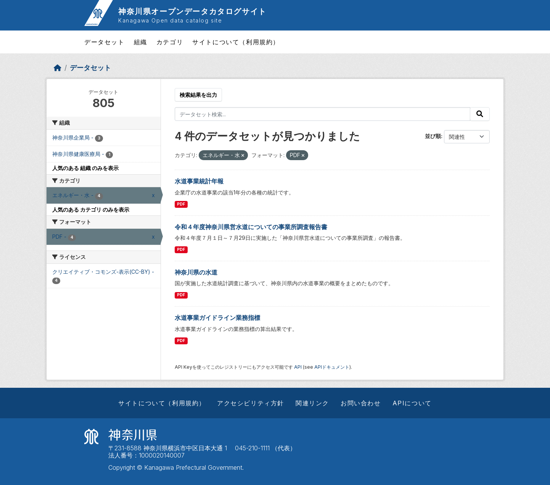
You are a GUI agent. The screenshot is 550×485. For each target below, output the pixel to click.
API (298, 367)
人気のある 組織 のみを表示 (85, 168)
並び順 (433, 136)
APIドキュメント (331, 367)
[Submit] (480, 114)
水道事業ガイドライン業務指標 (217, 317)
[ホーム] (57, 68)
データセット (104, 42)
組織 (140, 42)
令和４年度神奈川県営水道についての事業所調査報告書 (251, 227)
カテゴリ (169, 42)
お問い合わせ (361, 403)
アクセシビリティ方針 (250, 403)
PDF (181, 204)
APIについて (412, 403)
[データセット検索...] (323, 114)
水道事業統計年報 (199, 181)
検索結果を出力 (198, 95)
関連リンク (312, 403)
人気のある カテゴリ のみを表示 (90, 209)
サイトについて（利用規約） (236, 42)
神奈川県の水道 (196, 272)
